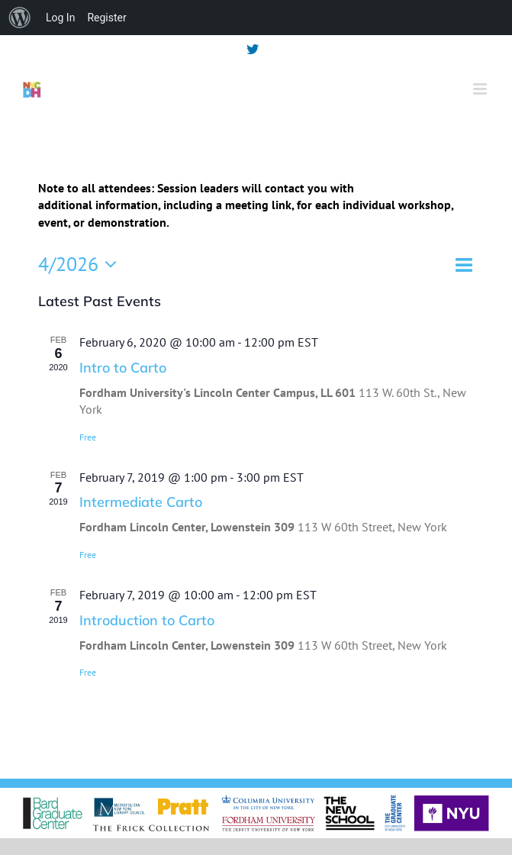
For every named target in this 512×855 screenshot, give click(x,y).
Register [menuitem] (106, 17)
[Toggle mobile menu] (481, 89)
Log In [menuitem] (60, 17)
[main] (256, 451)
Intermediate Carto (140, 502)
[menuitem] (20, 17)
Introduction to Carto (146, 620)
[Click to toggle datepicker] (81, 264)
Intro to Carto (122, 367)
